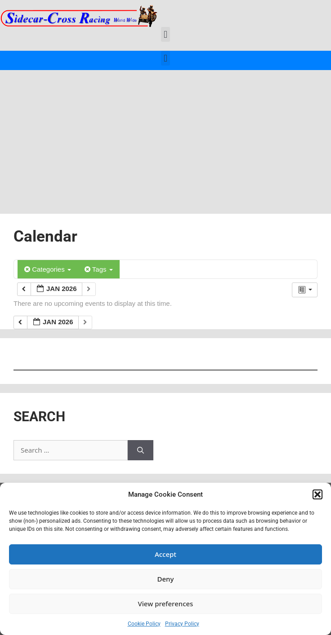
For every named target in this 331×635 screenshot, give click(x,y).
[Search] (140, 450)
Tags (99, 269)
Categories (47, 269)
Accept (165, 554)
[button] (317, 494)
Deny (165, 578)
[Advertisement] (165, 137)
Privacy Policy (182, 624)
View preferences (165, 603)
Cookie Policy (144, 624)
